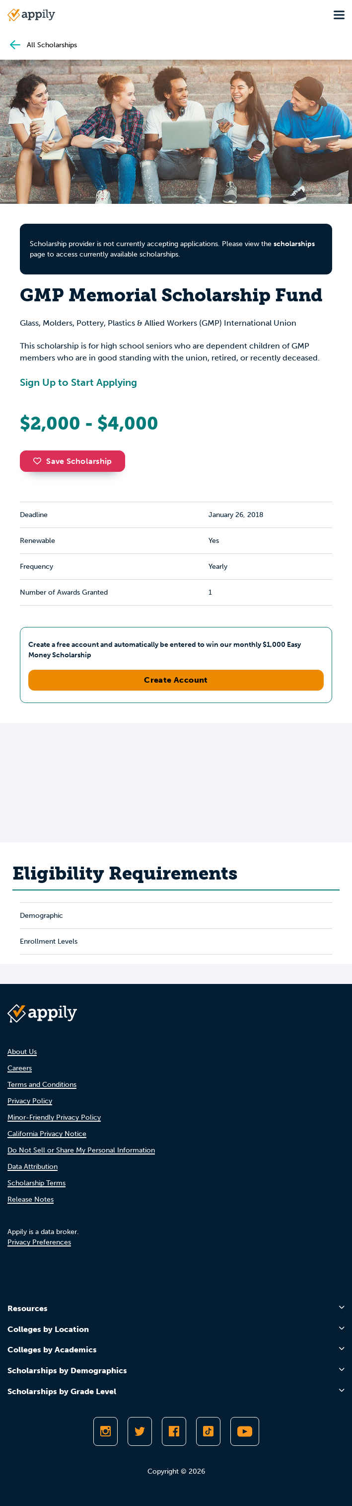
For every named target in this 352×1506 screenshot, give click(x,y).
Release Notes (30, 1199)
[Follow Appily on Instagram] (105, 1431)
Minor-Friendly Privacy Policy (54, 1117)
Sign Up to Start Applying (78, 382)
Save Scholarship (72, 461)
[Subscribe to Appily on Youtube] (244, 1431)
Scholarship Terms (36, 1183)
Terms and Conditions (41, 1084)
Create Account (176, 680)
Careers (19, 1068)
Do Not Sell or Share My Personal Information (81, 1150)
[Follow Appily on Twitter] (140, 1431)
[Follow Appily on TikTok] (208, 1431)
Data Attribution (32, 1166)
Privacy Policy (29, 1101)
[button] (39, 461)
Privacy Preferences (39, 1242)
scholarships (294, 244)
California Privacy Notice (46, 1134)
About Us (22, 1052)
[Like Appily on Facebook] (174, 1431)
